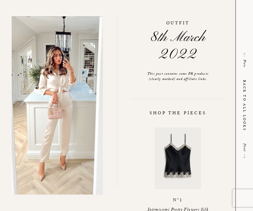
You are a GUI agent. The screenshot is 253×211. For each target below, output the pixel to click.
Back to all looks (244, 105)
